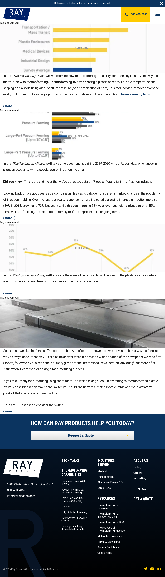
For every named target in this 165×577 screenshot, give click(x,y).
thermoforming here (134, 94)
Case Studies (105, 552)
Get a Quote (143, 499)
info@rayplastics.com (21, 495)
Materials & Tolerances (110, 536)
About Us (140, 461)
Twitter (145, 568)
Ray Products (23, 474)
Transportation (105, 476)
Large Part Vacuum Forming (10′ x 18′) (72, 499)
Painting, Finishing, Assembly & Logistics (73, 528)
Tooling (65, 506)
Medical (102, 471)
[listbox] (82, 435)
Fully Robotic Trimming (74, 512)
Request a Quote (81, 435)
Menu (157, 14)
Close (161, 3)
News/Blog (139, 478)
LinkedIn (73, 3)
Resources (106, 499)
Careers (137, 472)
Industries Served (106, 463)
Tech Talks (70, 461)
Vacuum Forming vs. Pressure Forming (72, 491)
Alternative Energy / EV (110, 482)
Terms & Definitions (108, 541)
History (137, 467)
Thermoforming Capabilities (74, 472)
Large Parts (104, 487)
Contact (140, 489)
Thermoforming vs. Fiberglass (108, 507)
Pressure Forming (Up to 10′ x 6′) (75, 483)
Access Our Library (108, 547)
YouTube (152, 568)
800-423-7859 (135, 14)
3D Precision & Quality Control (74, 519)
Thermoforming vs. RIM (110, 522)
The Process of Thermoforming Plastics (111, 529)
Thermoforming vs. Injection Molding (108, 515)
